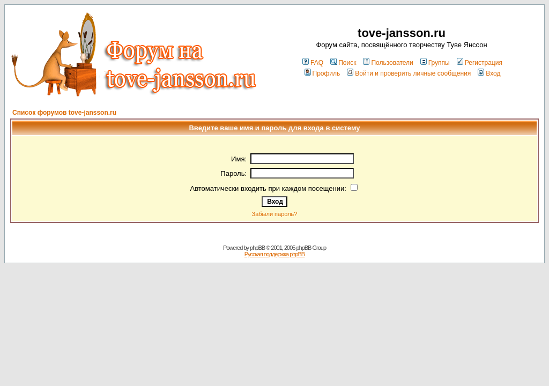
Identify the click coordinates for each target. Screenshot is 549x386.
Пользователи (388, 62)
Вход (489, 73)
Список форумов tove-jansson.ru (64, 112)
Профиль (322, 73)
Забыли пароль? (275, 214)
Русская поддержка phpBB (274, 254)
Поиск (343, 62)
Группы (435, 62)
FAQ (312, 62)
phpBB (257, 247)
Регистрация (479, 62)
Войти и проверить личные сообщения (409, 73)
